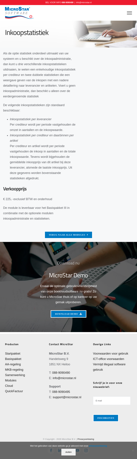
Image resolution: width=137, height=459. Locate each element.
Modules (10, 380)
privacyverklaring (98, 446)
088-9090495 (61, 392)
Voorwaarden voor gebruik (110, 353)
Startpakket (12, 353)
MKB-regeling (14, 369)
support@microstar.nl (67, 397)
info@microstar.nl (84, 2)
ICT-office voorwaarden (108, 359)
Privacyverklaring (85, 439)
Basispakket (13, 359)
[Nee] (132, 450)
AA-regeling (13, 364)
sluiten (68, 452)
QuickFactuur (14, 391)
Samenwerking (15, 375)
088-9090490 (67, 2)
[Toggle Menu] (129, 12)
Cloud (9, 385)
